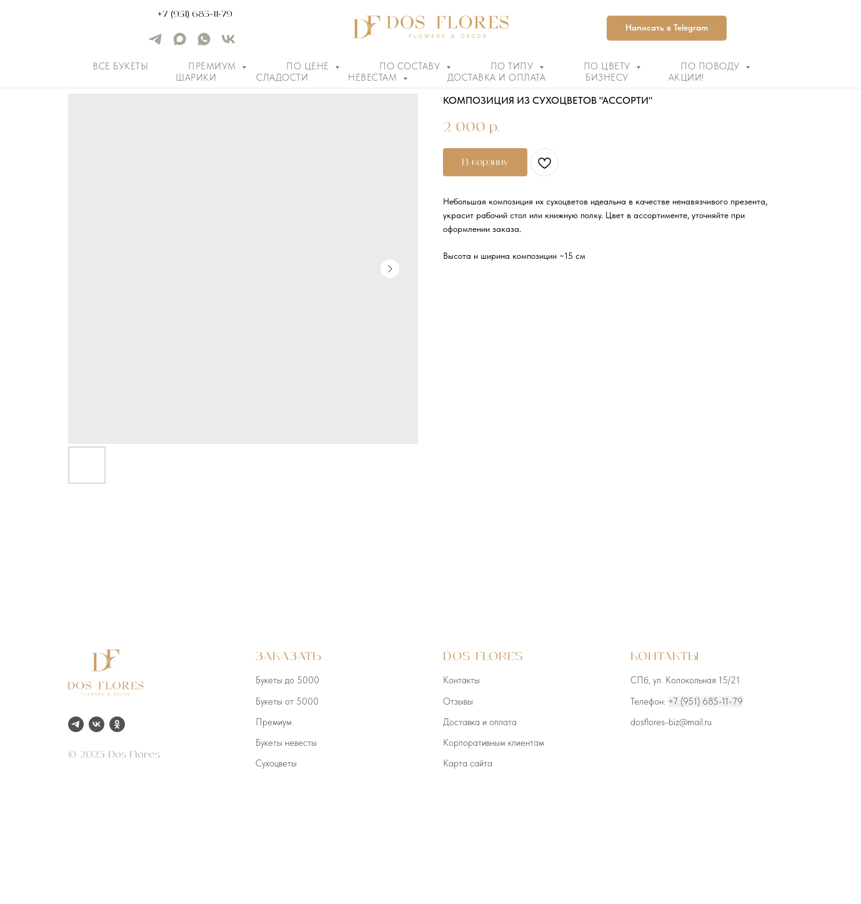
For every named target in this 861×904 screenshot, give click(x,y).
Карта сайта (467, 763)
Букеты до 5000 (287, 680)
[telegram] (155, 43)
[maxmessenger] (179, 43)
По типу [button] (513, 66)
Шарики (196, 77)
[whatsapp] (204, 43)
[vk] (228, 43)
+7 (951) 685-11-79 (194, 14)
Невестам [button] (374, 77)
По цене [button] (309, 66)
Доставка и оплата (496, 77)
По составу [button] (411, 66)
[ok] (117, 724)
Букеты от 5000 (287, 701)
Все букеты (120, 66)
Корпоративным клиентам (493, 742)
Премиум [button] (213, 66)
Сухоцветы (276, 763)
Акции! (686, 77)
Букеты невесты (286, 742)
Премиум (274, 722)
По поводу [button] (711, 66)
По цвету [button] (609, 66)
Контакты (461, 680)
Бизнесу (607, 77)
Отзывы (458, 701)
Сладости (282, 77)
